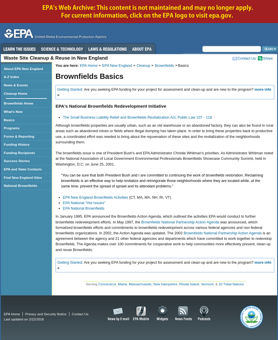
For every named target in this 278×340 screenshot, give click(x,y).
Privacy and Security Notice (45, 314)
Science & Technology (61, 48)
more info (263, 89)
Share (268, 58)
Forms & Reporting (19, 136)
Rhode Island (189, 284)
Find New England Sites (23, 177)
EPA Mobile (141, 313)
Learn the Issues (19, 48)
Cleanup (144, 65)
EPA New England (117, 65)
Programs (12, 128)
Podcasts (204, 313)
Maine (122, 284)
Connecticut (107, 284)
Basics (9, 120)
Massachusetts (140, 284)
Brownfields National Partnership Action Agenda (180, 222)
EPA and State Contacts (23, 169)
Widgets (162, 313)
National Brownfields (20, 185)
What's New (13, 111)
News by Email (117, 313)
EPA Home (89, 65)
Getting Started (69, 89)
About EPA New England (23, 69)
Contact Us (247, 58)
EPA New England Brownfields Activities (95, 197)
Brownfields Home (18, 103)
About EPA (142, 48)
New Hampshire (165, 284)
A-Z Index (11, 77)
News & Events (16, 85)
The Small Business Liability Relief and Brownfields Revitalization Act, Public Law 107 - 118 (137, 117)
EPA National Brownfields (83, 208)
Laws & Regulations (107, 48)
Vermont (207, 284)
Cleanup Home (15, 93)
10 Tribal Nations (231, 284)
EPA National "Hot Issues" (84, 203)
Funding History (17, 144)
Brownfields (164, 65)
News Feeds (183, 313)
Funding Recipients (19, 153)
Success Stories (17, 161)
